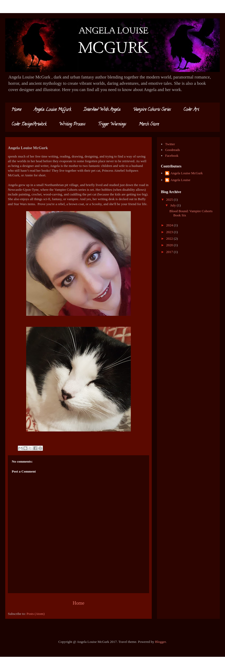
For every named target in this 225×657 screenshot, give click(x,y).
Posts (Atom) (36, 614)
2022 (170, 238)
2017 (170, 252)
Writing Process (72, 124)
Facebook (171, 156)
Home (16, 110)
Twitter (170, 144)
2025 (170, 199)
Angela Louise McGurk (52, 110)
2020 (170, 245)
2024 (170, 225)
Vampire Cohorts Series (152, 110)
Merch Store (149, 124)
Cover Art (191, 110)
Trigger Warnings (112, 124)
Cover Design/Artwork (29, 124)
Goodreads (172, 150)
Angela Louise (180, 180)
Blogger (160, 642)
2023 (170, 232)
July (173, 205)
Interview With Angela (101, 110)
